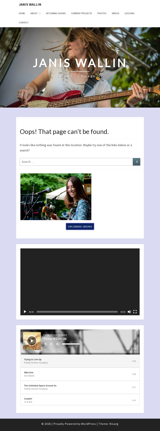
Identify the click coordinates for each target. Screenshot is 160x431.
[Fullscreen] (135, 312)
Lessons (129, 13)
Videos (115, 13)
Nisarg (113, 424)
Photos (101, 13)
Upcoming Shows (56, 13)
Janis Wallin (30, 4)
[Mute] (129, 312)
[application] (80, 281)
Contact (24, 22)
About (34, 13)
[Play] (25, 312)
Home (22, 13)
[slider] (71, 344)
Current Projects (81, 13)
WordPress (88, 424)
